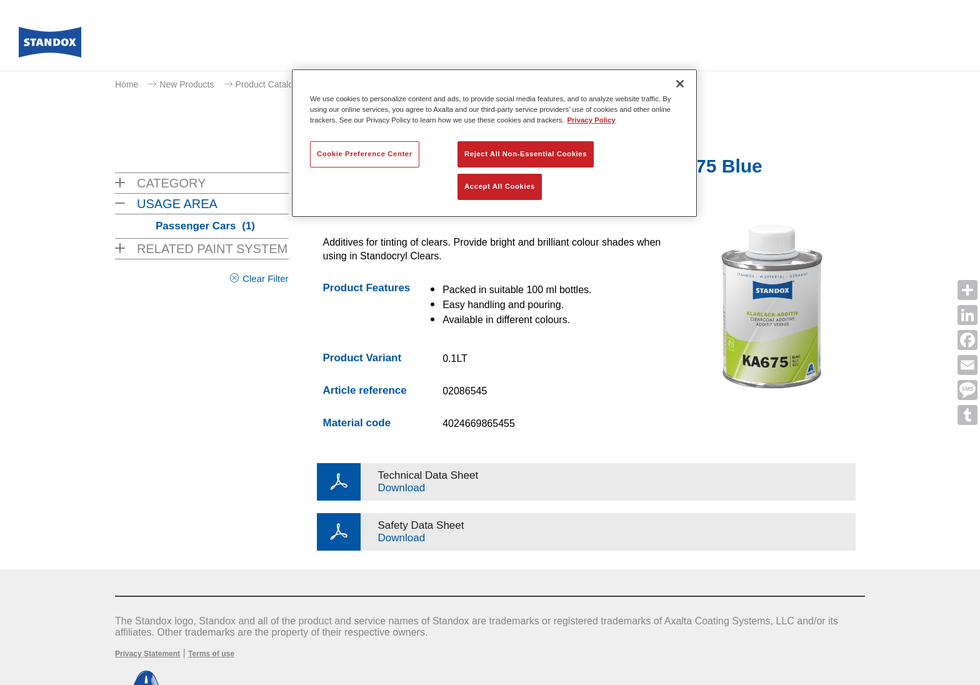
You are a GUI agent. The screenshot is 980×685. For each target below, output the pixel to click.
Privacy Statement (147, 653)
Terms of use (211, 653)
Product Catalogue (272, 84)
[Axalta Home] (50, 46)
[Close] (680, 84)
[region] (494, 143)
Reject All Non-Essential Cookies (525, 154)
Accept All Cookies (499, 186)
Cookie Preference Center (364, 154)
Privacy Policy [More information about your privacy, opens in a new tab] (592, 120)
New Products (186, 84)
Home (126, 84)
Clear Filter (265, 278)
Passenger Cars (205, 226)
